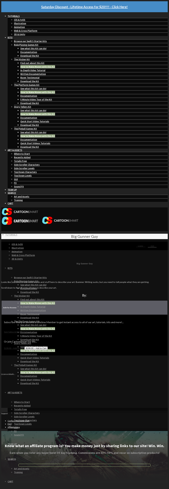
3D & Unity (19, 34)
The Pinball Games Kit (25, 128)
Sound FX (19, 186)
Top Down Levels (23, 175)
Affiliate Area (14, 427)
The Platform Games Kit (26, 84)
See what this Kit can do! (33, 48)
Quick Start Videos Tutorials (35, 143)
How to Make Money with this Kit (37, 66)
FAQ (9, 424)
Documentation (28, 52)
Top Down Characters (25, 171)
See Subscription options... (17, 331)
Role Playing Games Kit (26, 44)
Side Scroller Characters (27, 164)
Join (152, 245)
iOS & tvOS (19, 19)
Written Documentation (33, 73)
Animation (19, 27)
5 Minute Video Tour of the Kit (36, 99)
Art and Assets (21, 196)
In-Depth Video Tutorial (32, 70)
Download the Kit (29, 55)
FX (15, 182)
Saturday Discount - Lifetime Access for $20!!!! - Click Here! (84, 7)
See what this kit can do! (33, 88)
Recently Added (22, 157)
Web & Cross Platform (25, 30)
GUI (16, 179)
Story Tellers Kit (22, 106)
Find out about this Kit (32, 63)
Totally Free (20, 161)
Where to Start (22, 153)
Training (18, 200)
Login (140, 245)
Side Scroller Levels (24, 168)
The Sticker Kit (22, 59)
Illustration (20, 23)
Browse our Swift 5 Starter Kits (30, 41)
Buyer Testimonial (29, 77)
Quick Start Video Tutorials (34, 121)
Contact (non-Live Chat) (19, 420)
